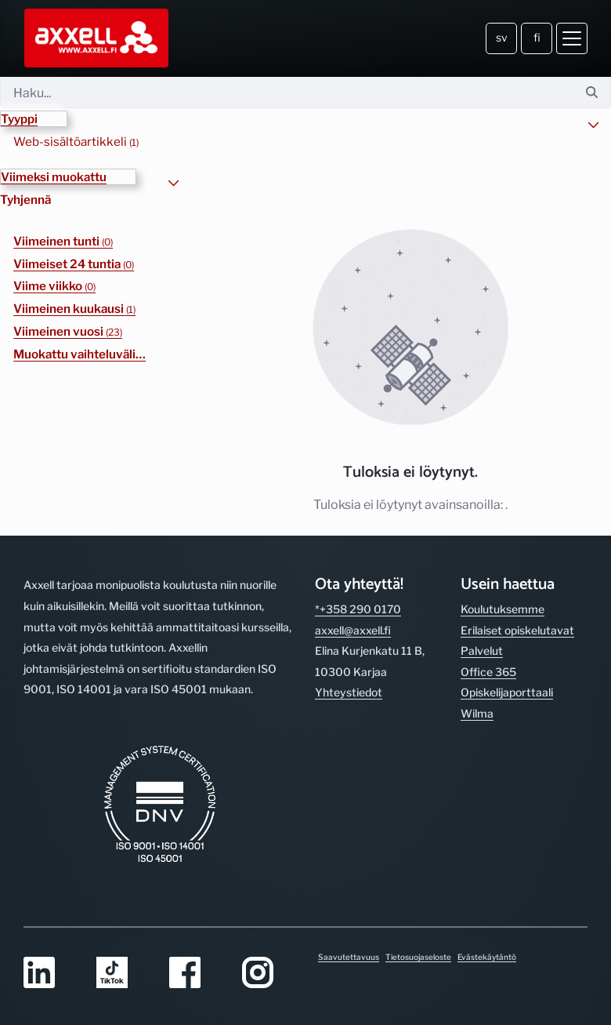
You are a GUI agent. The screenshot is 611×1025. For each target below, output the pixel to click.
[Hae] (286, 92)
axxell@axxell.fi (353, 630)
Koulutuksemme (502, 609)
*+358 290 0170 (358, 609)
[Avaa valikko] (572, 38)
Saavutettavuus (348, 956)
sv (502, 37)
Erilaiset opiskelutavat (517, 630)
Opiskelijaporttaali (507, 692)
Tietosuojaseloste (418, 956)
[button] (33, 119)
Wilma (477, 713)
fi (536, 37)
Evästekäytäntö (486, 956)
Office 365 (488, 671)
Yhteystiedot (348, 692)
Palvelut (482, 650)
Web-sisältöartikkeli (76, 141)
